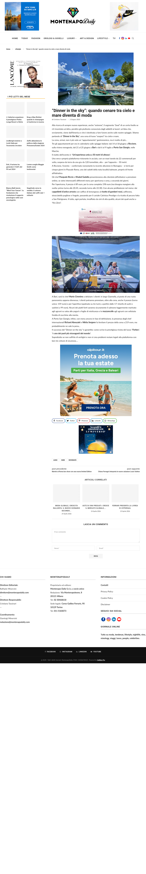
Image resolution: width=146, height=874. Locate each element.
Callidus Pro (101, 660)
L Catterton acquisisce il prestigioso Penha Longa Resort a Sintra (14, 119)
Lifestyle (102, 38)
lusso (55, 460)
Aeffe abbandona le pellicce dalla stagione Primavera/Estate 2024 (35, 143)
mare (63, 460)
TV (114, 38)
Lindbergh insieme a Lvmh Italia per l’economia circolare (14, 143)
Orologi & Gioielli (54, 38)
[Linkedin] (126, 38)
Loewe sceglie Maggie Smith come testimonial (35, 166)
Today (24, 38)
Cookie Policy (107, 598)
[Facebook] (119, 38)
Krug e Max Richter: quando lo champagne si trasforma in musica (35, 119)
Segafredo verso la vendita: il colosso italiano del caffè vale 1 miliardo (35, 191)
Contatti (104, 585)
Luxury (71, 38)
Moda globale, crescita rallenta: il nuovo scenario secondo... (66, 508)
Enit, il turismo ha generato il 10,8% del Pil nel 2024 (14, 166)
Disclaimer (105, 604)
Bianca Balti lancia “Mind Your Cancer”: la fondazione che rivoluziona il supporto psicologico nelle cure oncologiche (15, 194)
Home (15, 38)
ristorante (72, 460)
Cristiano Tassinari (60, 119)
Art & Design (87, 38)
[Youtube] (129, 38)
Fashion (35, 38)
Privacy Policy (107, 591)
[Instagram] (122, 38)
